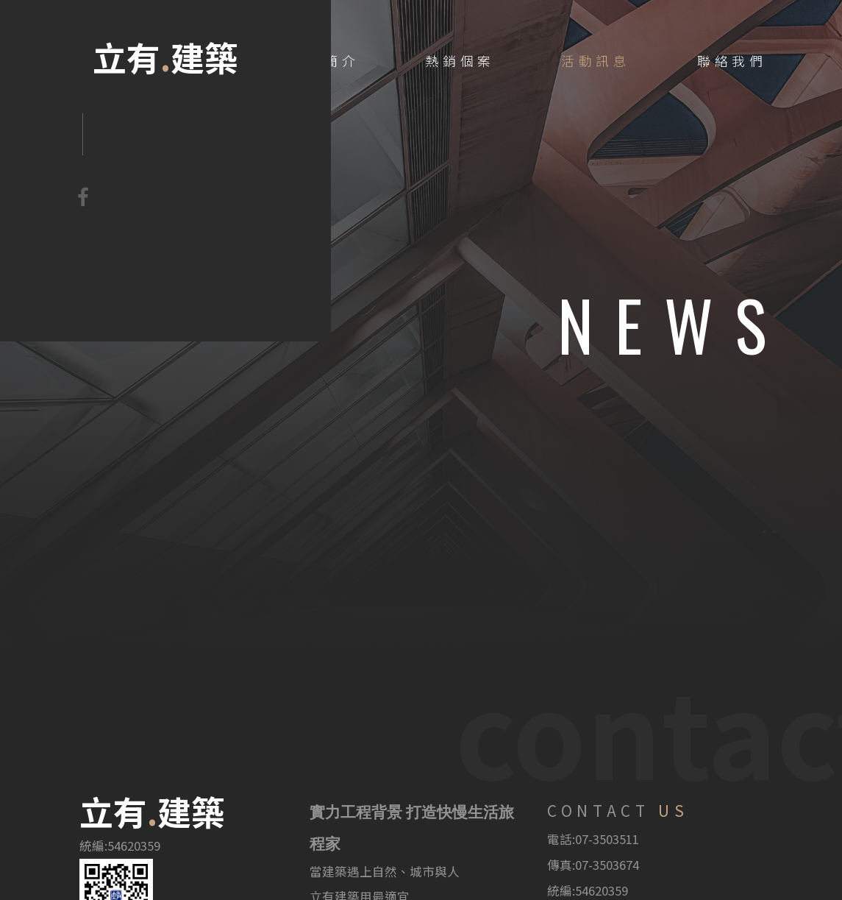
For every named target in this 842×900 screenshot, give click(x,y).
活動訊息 (596, 61)
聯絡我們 (732, 61)
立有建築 (166, 57)
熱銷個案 (460, 61)
